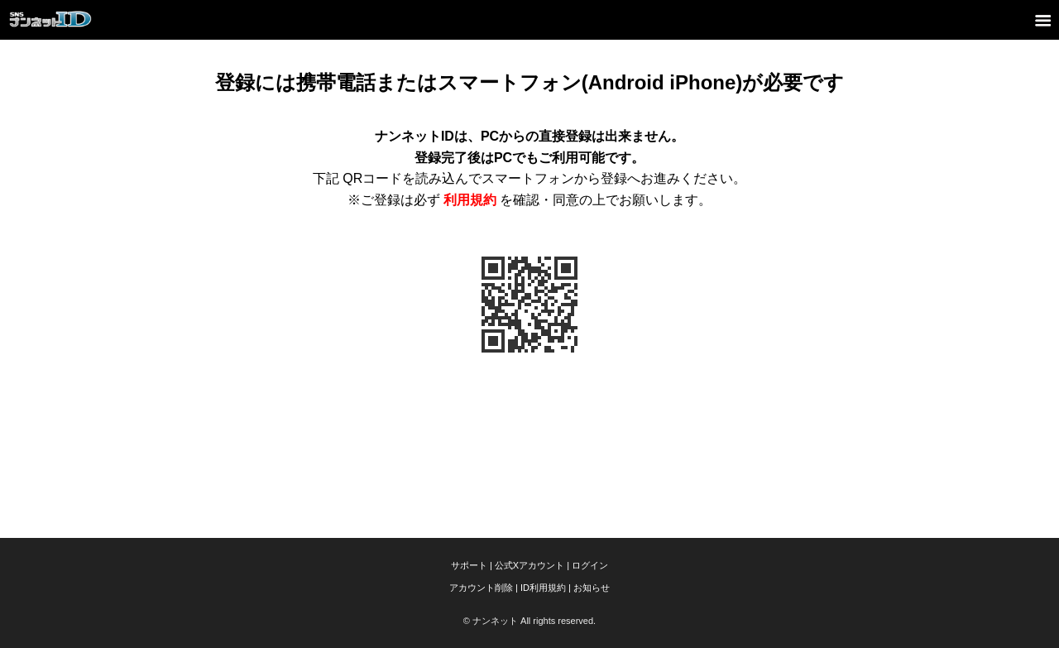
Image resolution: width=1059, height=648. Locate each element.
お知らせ (591, 588)
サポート (469, 565)
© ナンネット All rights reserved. (529, 621)
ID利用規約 (543, 588)
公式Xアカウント (529, 565)
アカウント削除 (481, 588)
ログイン (590, 565)
